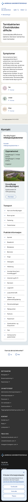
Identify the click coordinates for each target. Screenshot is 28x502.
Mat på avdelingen (13, 304)
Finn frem (11, 197)
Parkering (10, 220)
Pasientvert (10, 319)
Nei (19, 354)
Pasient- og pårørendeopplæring (14, 298)
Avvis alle (14, 491)
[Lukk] (24, 472)
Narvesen (10, 283)
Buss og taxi (11, 215)
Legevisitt (10, 288)
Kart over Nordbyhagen (14, 210)
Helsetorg (10, 266)
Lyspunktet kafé (12, 292)
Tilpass (14, 496)
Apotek (9, 237)
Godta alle (14, 486)
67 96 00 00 (5, 464)
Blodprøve (10, 247)
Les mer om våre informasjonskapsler (13, 481)
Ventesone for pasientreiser (11, 336)
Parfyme (9, 314)
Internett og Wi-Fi (12, 278)
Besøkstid (10, 242)
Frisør (9, 257)
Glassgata (10, 262)
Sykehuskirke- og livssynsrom (12, 324)
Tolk (8, 330)
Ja (11, 354)
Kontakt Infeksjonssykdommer (11, 144)
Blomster (10, 252)
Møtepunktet (11, 309)
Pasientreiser (11, 225)
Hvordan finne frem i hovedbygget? (13, 272)
